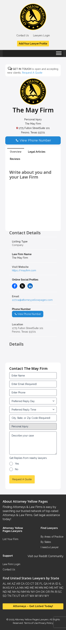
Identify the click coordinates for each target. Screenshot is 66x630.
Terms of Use (31, 623)
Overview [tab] (15, 151)
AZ (13, 583)
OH (37, 591)
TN (9, 596)
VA (22, 596)
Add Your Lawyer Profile (33, 43)
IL (59, 583)
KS (7, 587)
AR (17, 583)
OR (47, 591)
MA (21, 587)
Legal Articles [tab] (36, 151)
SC (59, 591)
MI (36, 587)
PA (52, 591)
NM (23, 591)
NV (28, 591)
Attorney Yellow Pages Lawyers (31, 619)
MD (26, 587)
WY (46, 596)
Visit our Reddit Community (45, 556)
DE (36, 583)
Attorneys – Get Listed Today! (33, 606)
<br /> (33, 222)
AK (8, 583)
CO (27, 583)
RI (55, 591)
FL (41, 583)
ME (31, 587)
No (16, 469)
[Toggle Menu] (59, 54)
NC (61, 587)
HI (49, 583)
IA (53, 583)
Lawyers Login (41, 35)
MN (40, 587)
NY (32, 591)
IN (4, 587)
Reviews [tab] (15, 158)
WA (31, 596)
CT (32, 583)
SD (5, 596)
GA (45, 583)
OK (42, 591)
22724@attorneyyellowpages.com (32, 299)
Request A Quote (32, 72)
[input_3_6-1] (33, 409)
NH (13, 591)
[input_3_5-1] (33, 401)
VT (26, 596)
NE (9, 591)
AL (4, 583)
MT (56, 587)
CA (22, 583)
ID (56, 583)
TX (13, 596)
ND (5, 591)
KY (12, 587)
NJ (18, 591)
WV (41, 596)
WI (36, 596)
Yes (17, 463)
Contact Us (22, 35)
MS (51, 587)
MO (46, 587)
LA (16, 587)
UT (18, 596)
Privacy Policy (45, 623)
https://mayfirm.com (24, 270)
